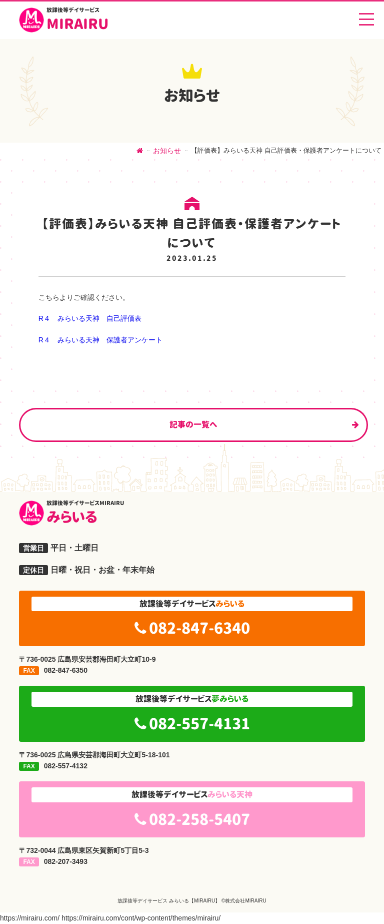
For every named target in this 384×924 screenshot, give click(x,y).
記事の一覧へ (194, 424)
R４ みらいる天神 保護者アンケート (100, 340)
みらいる (205, 513)
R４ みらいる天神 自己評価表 (90, 318)
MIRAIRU (77, 20)
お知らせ (167, 151)
